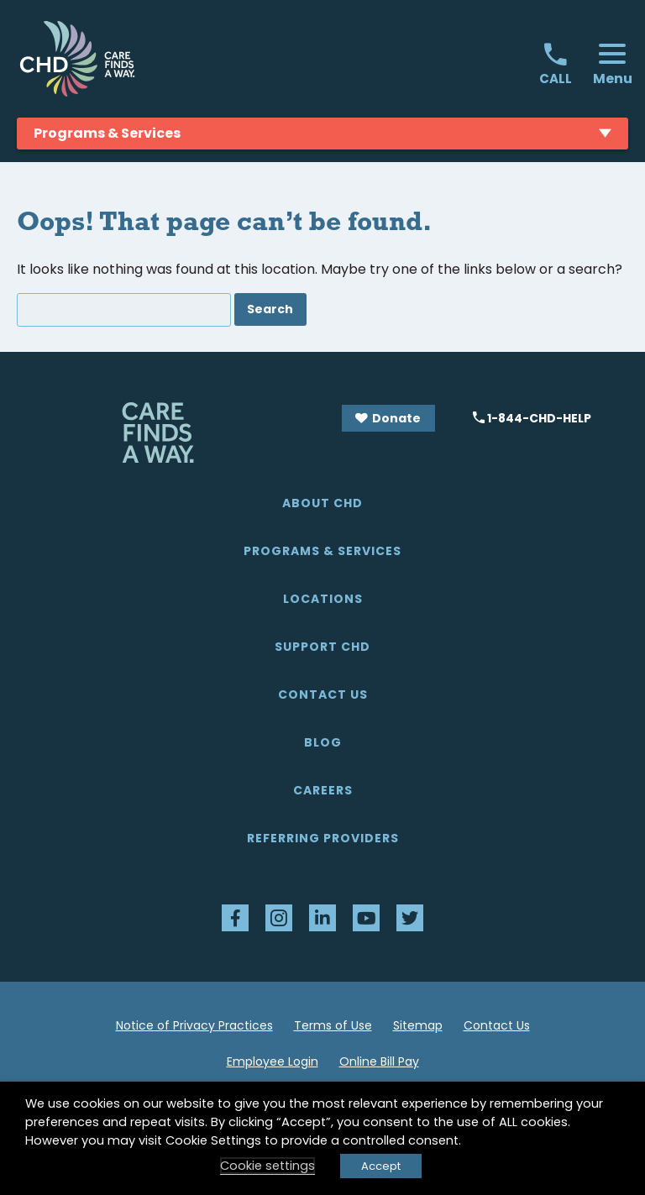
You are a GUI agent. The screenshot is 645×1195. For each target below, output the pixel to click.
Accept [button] (381, 1166)
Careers (323, 790)
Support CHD (322, 646)
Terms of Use (333, 1025)
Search (270, 309)
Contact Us (323, 694)
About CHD (322, 503)
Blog (323, 742)
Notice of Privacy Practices (194, 1025)
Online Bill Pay (379, 1061)
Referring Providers (323, 838)
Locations (323, 598)
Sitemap (418, 1025)
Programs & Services (322, 550)
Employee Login (272, 1061)
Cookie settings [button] (267, 1165)
